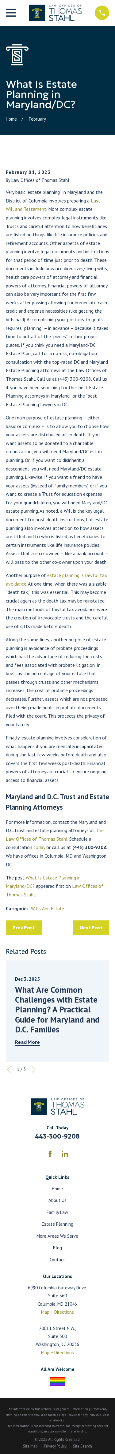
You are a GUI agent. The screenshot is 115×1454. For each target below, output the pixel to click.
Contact (57, 1260)
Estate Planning (57, 1224)
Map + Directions (57, 1312)
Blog (57, 1248)
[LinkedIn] (65, 1154)
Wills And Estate (47, 908)
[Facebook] (50, 1154)
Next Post (91, 928)
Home (57, 1189)
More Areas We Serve (57, 1236)
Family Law (57, 1212)
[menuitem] (30, 1446)
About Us (57, 1200)
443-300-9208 (57, 1136)
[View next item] (33, 1069)
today (39, 847)
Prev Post (24, 928)
